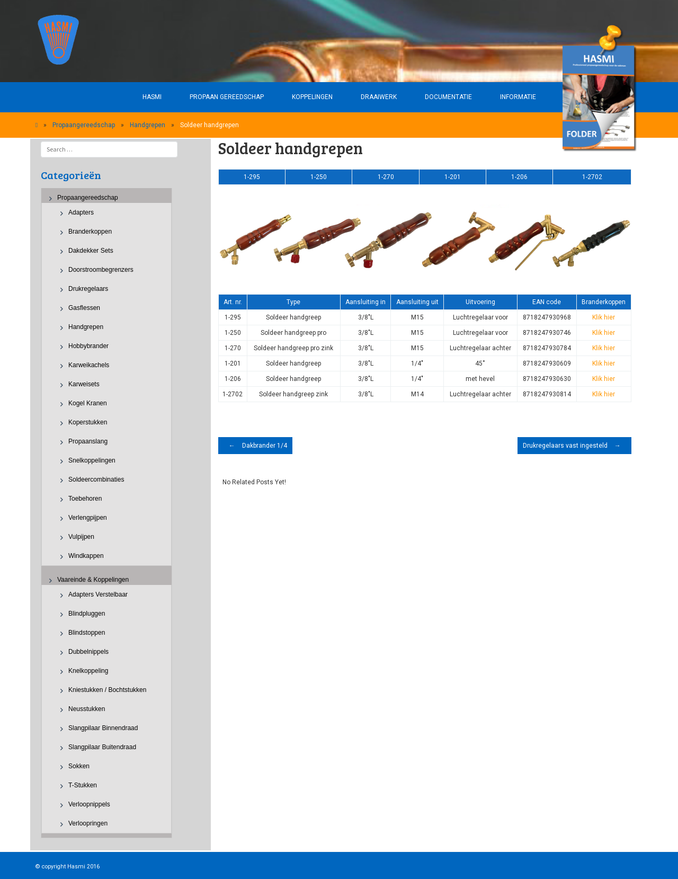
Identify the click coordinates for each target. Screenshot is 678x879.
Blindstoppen (86, 632)
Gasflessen (84, 308)
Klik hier (603, 317)
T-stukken (82, 785)
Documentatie (448, 97)
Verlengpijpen (87, 517)
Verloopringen (88, 823)
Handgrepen (147, 125)
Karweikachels (88, 365)
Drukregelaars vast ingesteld (574, 445)
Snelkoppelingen (91, 460)
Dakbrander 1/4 (255, 445)
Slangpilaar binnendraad (103, 728)
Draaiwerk (379, 97)
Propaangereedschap (83, 125)
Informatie (518, 97)
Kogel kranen (87, 403)
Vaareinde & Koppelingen (93, 579)
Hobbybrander (88, 346)
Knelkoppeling (88, 670)
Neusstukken (86, 709)
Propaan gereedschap (227, 97)
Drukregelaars (88, 288)
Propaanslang (88, 441)
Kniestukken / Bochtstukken (107, 690)
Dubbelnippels (88, 651)
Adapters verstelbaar (98, 594)
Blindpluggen (86, 613)
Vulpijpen (81, 536)
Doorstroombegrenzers (100, 269)
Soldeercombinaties (96, 479)
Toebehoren (85, 498)
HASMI (152, 97)
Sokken (79, 766)
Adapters (81, 212)
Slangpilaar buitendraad (102, 747)
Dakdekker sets (90, 250)
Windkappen (86, 556)
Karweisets (84, 384)
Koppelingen (312, 97)
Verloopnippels (89, 804)
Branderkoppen (90, 231)
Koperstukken (87, 422)
